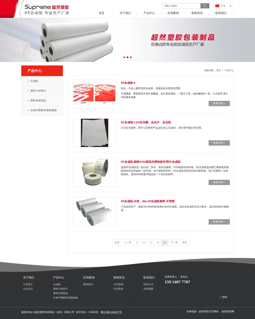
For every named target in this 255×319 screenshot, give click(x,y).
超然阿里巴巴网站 (209, 311)
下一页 (174, 242)
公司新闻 (118, 284)
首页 (218, 70)
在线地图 (148, 289)
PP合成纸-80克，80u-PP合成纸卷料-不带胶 (148, 201)
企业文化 (28, 289)
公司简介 (28, 284)
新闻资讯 (119, 277)
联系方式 (148, 284)
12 (144, 242)
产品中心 (229, 70)
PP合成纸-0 (128, 82)
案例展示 (88, 284)
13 (151, 242)
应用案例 (89, 277)
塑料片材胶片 (60, 289)
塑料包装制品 (60, 293)
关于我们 (28, 277)
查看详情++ (219, 103)
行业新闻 (118, 289)
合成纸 (57, 284)
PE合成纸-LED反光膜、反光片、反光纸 (146, 122)
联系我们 (149, 277)
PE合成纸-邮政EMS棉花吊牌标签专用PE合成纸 (151, 161)
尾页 (184, 242)
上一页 (127, 242)
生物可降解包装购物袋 (65, 297)
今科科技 (93, 312)
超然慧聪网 (228, 311)
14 (158, 242)
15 (164, 242)
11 (137, 242)
